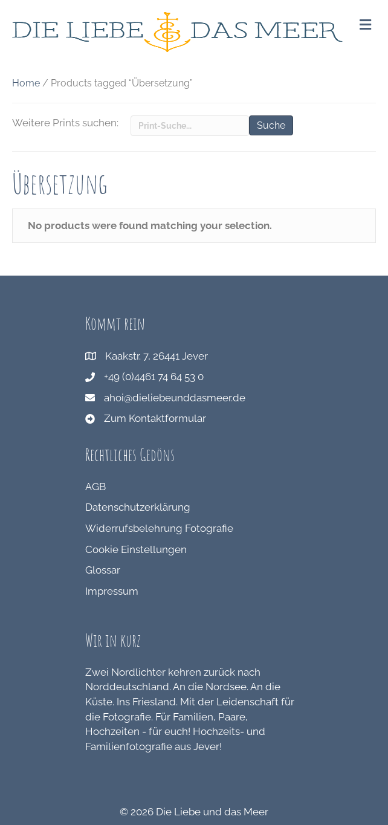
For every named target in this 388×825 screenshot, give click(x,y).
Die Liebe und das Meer (212, 812)
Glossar (102, 570)
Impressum (111, 591)
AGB (95, 486)
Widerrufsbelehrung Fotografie (159, 528)
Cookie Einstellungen (136, 549)
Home (26, 83)
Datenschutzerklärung (137, 507)
